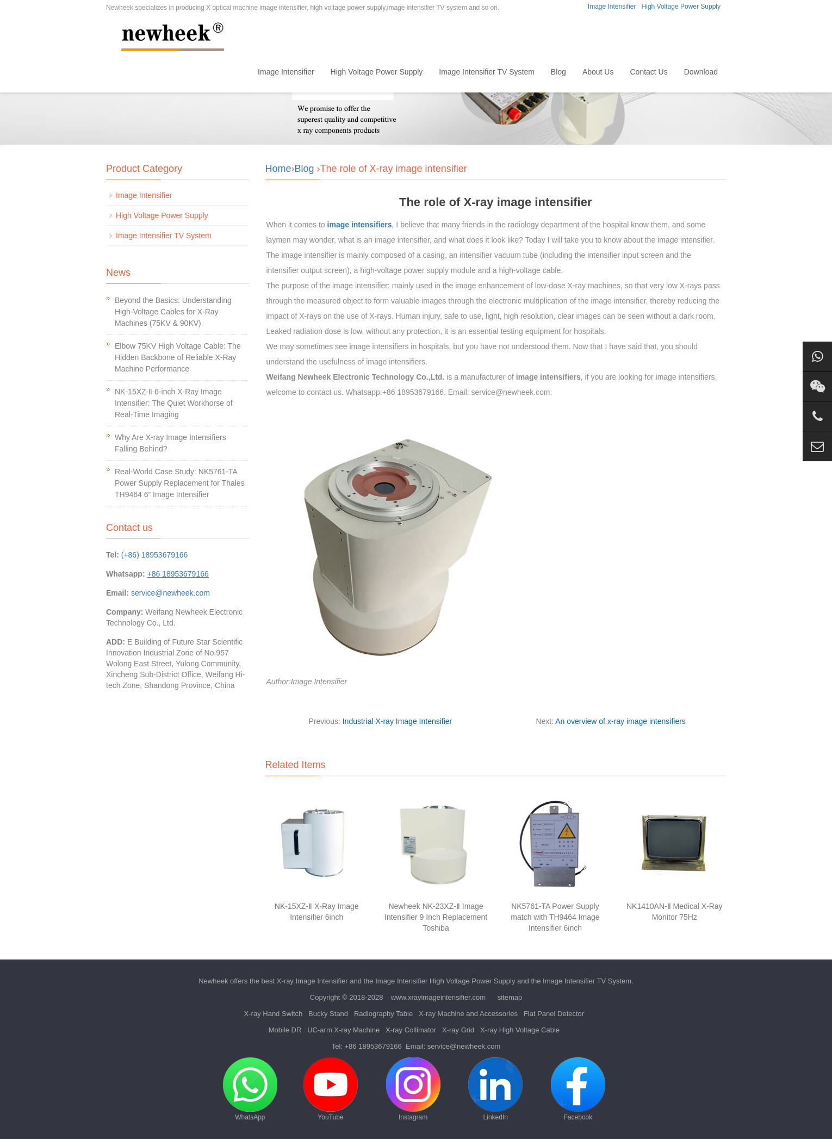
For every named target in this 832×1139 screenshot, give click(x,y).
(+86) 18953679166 (154, 554)
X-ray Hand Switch (273, 1014)
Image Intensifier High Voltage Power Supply (445, 981)
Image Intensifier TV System (487, 71)
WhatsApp (250, 1089)
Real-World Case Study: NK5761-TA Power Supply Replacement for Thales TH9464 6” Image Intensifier (180, 483)
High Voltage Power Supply (681, 6)
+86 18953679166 (373, 1046)
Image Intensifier (612, 6)
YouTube (330, 1089)
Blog (558, 71)
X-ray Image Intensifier (312, 981)
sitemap (510, 997)
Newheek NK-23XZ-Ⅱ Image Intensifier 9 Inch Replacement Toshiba (435, 917)
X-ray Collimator (411, 1030)
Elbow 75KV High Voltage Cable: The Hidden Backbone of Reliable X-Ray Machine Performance (178, 357)
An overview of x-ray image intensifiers (620, 721)
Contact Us (648, 71)
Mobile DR (285, 1030)
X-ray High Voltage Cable (520, 1030)
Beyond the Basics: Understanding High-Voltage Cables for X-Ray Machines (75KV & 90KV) (173, 311)
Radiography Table (383, 1014)
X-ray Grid (458, 1030)
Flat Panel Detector (554, 1014)
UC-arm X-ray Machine (343, 1030)
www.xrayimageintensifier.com (438, 997)
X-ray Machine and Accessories (468, 1014)
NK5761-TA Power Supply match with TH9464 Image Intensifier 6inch (555, 917)
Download (701, 71)
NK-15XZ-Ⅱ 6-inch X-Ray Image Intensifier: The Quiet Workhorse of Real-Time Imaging (174, 403)
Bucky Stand (328, 1014)
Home (231, 71)
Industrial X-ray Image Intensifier (397, 721)
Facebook (578, 1089)
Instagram (413, 1089)
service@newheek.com (170, 593)
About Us (598, 71)
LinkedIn (495, 1089)
